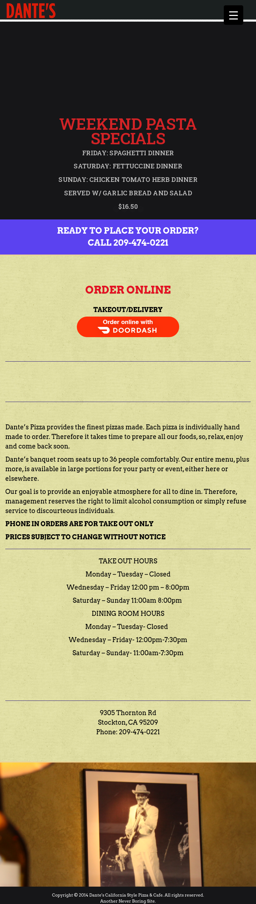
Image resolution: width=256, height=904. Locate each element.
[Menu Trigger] (233, 15)
